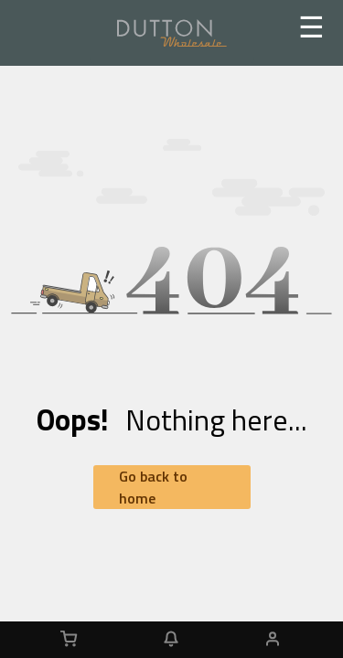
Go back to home (153, 487)
